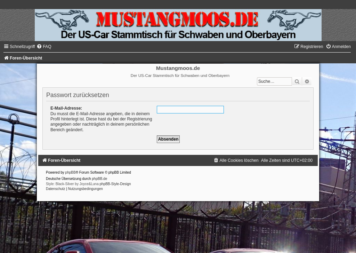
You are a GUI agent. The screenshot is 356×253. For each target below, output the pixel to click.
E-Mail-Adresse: (66, 108)
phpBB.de (99, 179)
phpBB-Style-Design (115, 184)
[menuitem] (44, 46)
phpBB (70, 172)
